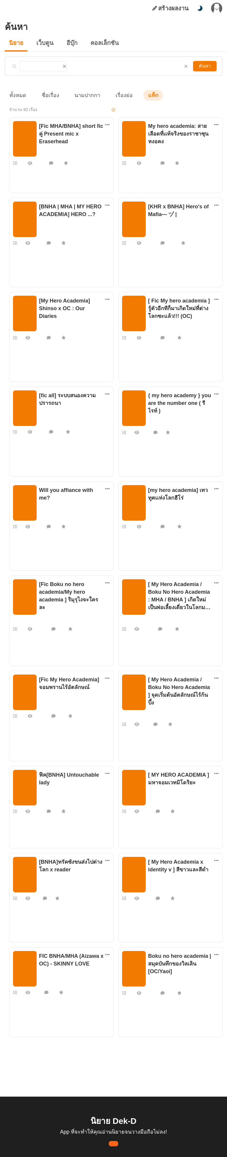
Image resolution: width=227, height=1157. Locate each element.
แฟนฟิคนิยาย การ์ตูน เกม (59, 141)
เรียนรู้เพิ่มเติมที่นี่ (131, 1125)
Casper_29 (156, 983)
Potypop (154, 424)
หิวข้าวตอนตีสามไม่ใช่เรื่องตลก (62, 227)
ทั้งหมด (16, 95)
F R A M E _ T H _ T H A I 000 (171, 708)
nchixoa (45, 613)
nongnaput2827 (161, 881)
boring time (48, 416)
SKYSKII (154, 227)
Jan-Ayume (157, 329)
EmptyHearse (50, 147)
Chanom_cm (49, 881)
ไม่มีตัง (153, 154)
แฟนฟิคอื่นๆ (157, 418)
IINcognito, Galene (54, 975)
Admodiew (156, 511)
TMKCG (45, 794)
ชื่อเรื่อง (47, 95)
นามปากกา (82, 95)
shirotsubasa (49, 503)
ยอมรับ (182, 1125)
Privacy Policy (156, 1147)
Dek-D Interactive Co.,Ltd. (93, 1147)
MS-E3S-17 (47, 700)
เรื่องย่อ (116, 95)
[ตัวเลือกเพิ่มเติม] (107, 124)
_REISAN (46, 321)
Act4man (155, 794)
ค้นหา (205, 66)
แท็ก (143, 95)
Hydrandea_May (161, 620)
